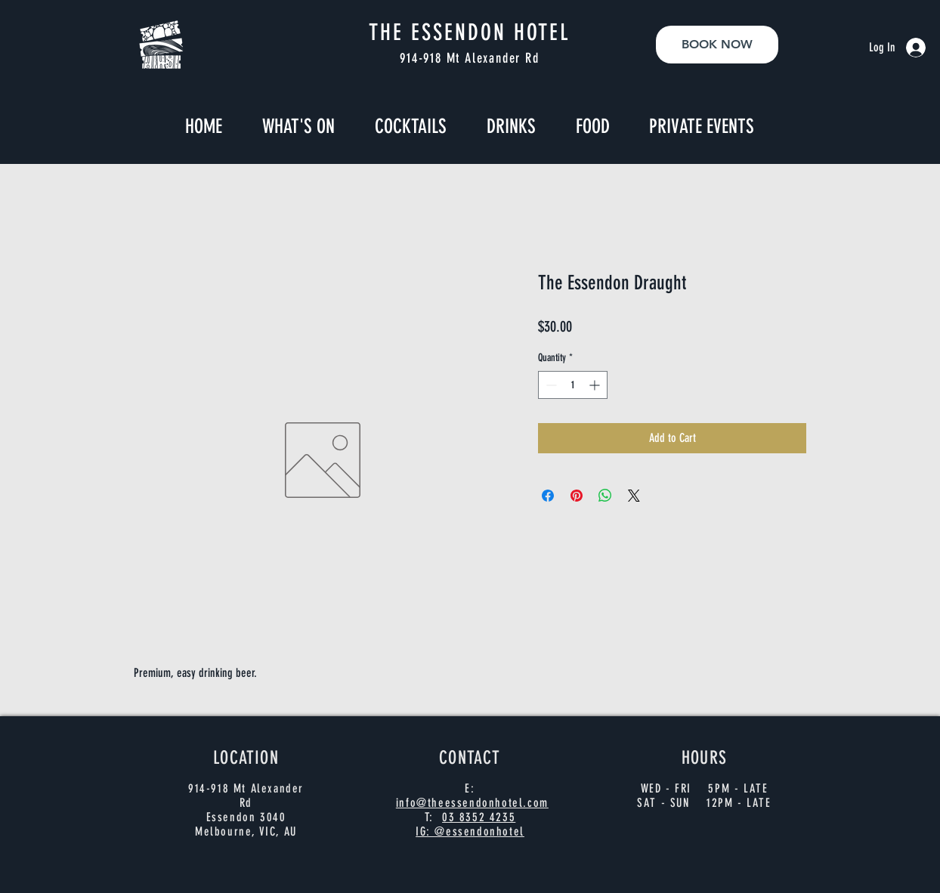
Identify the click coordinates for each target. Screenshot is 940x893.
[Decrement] (549, 385)
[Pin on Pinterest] (576, 496)
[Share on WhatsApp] (605, 496)
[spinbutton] (572, 385)
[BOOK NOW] (717, 44)
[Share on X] (634, 496)
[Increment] (595, 385)
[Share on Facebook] (548, 496)
